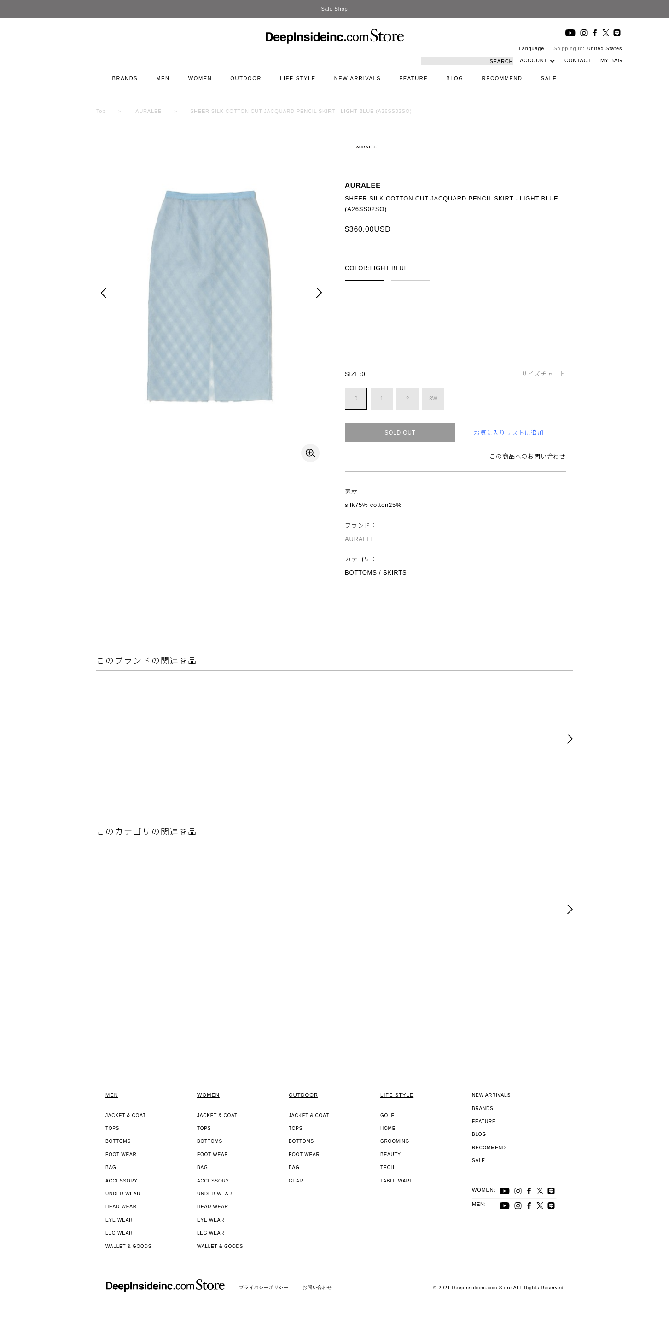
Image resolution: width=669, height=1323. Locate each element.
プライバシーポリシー (264, 1287)
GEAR (296, 1180)
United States (604, 48)
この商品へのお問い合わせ (527, 456)
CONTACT (577, 60)
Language (531, 48)
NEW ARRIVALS (357, 78)
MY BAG (611, 60)
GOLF (387, 1115)
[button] (570, 739)
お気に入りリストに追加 (509, 432)
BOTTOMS (118, 1141)
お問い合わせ (317, 1287)
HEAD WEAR (121, 1206)
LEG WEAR (119, 1232)
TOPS (112, 1128)
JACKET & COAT (125, 1115)
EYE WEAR (119, 1220)
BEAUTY (390, 1154)
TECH (387, 1167)
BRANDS (125, 78)
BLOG (454, 78)
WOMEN (200, 78)
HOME (388, 1128)
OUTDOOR (246, 78)
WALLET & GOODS (128, 1246)
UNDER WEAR (122, 1193)
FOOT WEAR (121, 1154)
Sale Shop (334, 9)
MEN (162, 78)
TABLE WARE (396, 1180)
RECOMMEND (502, 78)
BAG (110, 1167)
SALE (549, 78)
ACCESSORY (121, 1180)
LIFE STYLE (298, 78)
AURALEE (363, 185)
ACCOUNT (533, 60)
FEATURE (413, 78)
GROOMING (394, 1141)
